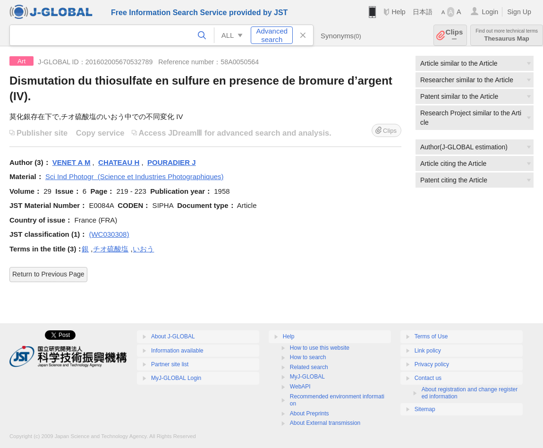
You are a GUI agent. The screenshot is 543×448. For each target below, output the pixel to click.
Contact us (428, 378)
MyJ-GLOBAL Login (176, 378)
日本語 (423, 12)
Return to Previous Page (48, 274)
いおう (143, 249)
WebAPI (300, 386)
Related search (309, 367)
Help (398, 12)
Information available (177, 350)
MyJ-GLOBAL (307, 376)
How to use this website (319, 348)
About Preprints (309, 413)
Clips (454, 35)
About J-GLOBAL (173, 336)
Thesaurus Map (506, 35)
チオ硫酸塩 (110, 249)
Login (490, 12)
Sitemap (425, 409)
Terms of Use (431, 336)
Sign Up (519, 12)
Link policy (428, 350)
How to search (308, 357)
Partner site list (169, 364)
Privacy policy (432, 364)
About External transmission (325, 423)
